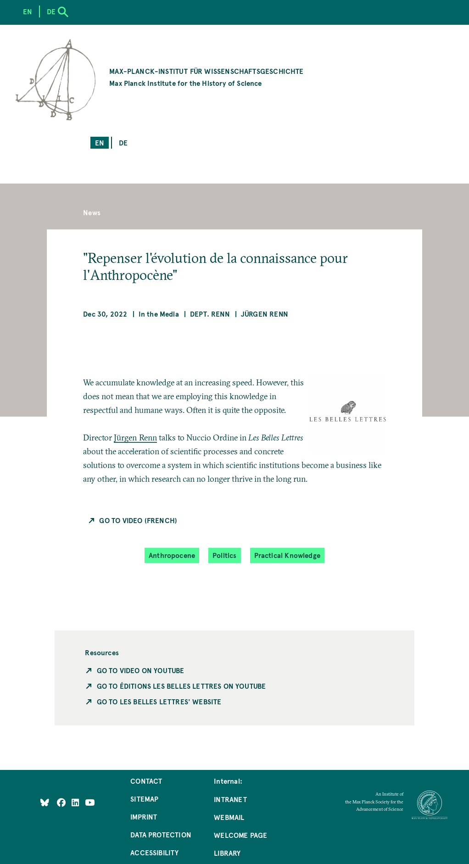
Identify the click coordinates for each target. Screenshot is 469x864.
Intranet (230, 799)
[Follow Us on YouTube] (90, 802)
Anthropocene (172, 555)
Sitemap (144, 798)
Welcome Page (240, 835)
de (123, 142)
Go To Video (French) (138, 520)
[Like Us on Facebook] (62, 802)
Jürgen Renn (264, 313)
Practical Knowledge (287, 555)
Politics (224, 555)
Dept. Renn (210, 313)
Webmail (229, 817)
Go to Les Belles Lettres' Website (159, 701)
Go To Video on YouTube (140, 670)
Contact (146, 781)
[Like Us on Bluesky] (44, 802)
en (99, 142)
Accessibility (154, 852)
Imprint (143, 816)
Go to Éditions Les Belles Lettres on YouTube (181, 686)
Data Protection (160, 834)
